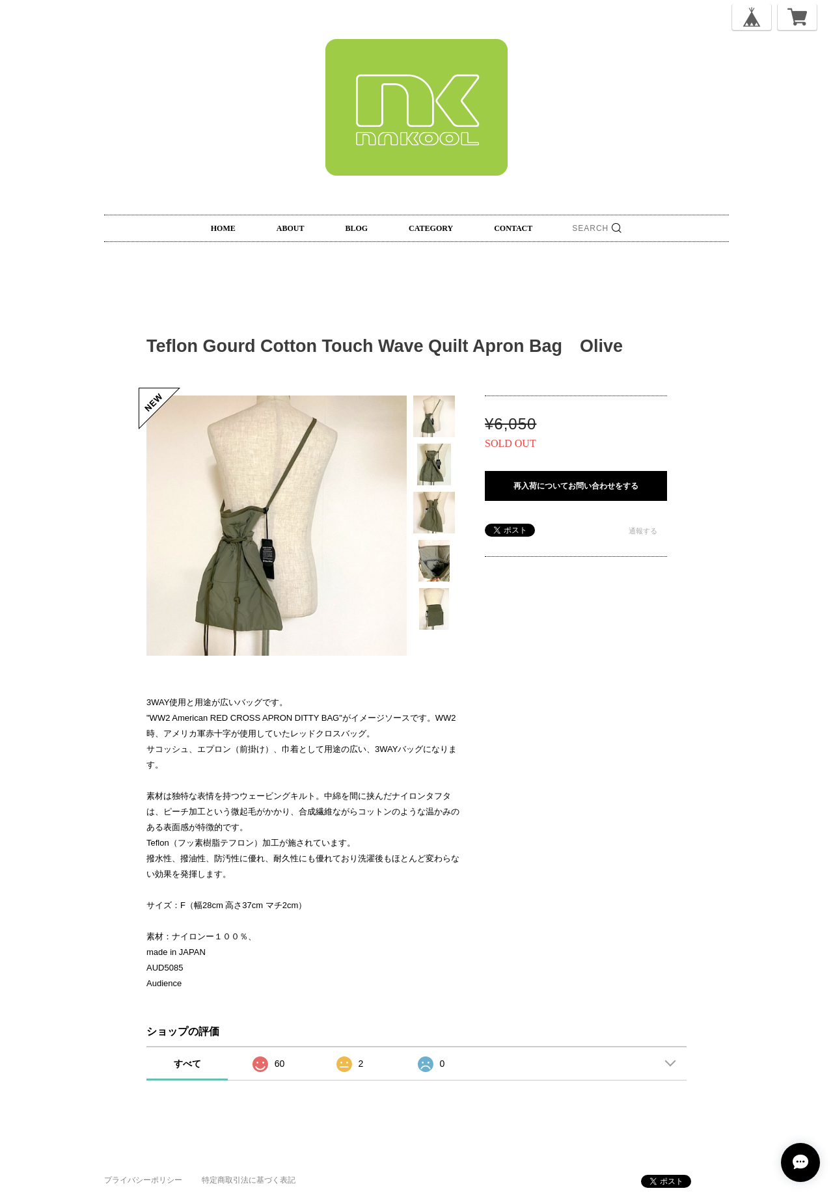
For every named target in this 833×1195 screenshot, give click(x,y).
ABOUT (291, 228)
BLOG (356, 228)
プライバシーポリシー (143, 1180)
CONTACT (513, 228)
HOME (223, 228)
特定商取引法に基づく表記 (248, 1180)
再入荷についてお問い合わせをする (575, 485)
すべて (187, 1063)
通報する (643, 531)
